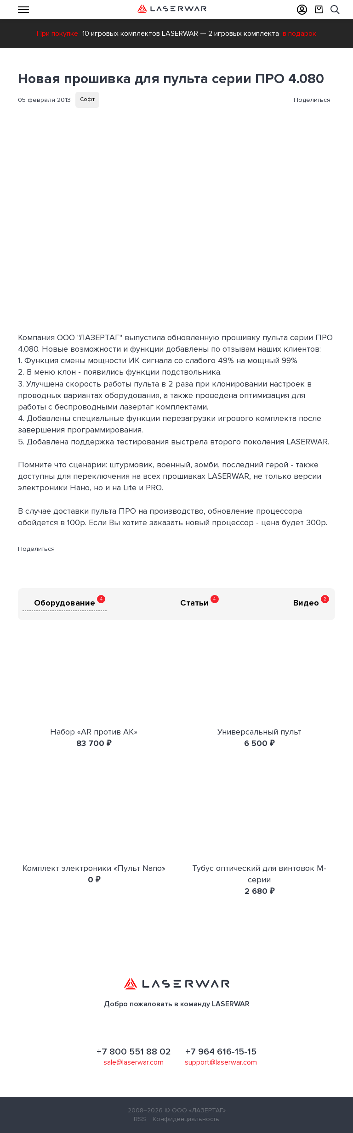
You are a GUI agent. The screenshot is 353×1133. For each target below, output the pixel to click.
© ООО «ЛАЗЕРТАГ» (195, 1110)
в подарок (299, 33)
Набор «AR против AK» (93, 732)
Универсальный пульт (259, 732)
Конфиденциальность (186, 1119)
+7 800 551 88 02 (134, 1051)
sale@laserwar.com (133, 1062)
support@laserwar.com (221, 1062)
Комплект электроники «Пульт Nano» (94, 868)
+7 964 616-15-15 (220, 1051)
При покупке (57, 33)
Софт (87, 99)
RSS (140, 1119)
